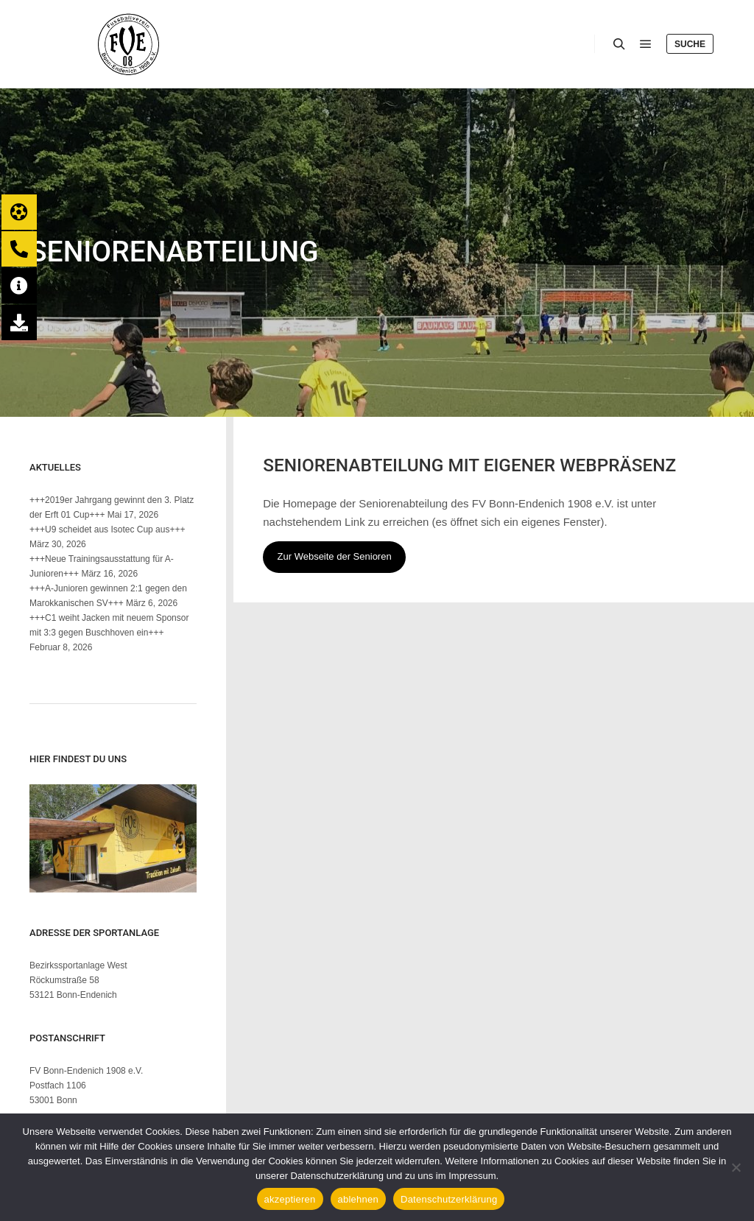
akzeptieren (290, 1199)
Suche (689, 44)
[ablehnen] (735, 1167)
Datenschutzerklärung (449, 1199)
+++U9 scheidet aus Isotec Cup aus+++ (107, 529)
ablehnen (358, 1199)
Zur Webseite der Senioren (335, 556)
